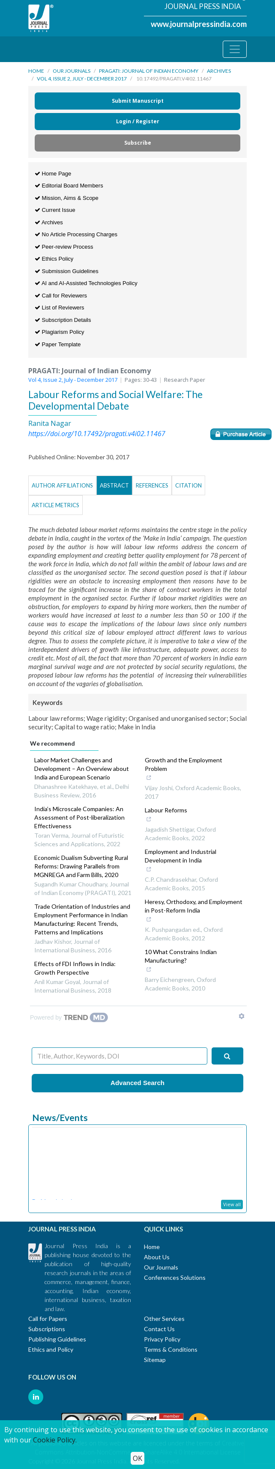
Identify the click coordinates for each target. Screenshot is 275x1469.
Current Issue (55, 210)
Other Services (164, 1318)
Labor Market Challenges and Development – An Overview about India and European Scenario (81, 768)
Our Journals (71, 71)
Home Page (53, 173)
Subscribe (137, 142)
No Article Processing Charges (76, 234)
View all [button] (232, 1204)
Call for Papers (47, 1318)
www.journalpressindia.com (199, 24)
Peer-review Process (64, 247)
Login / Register (137, 121)
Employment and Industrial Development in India (190, 861)
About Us (157, 1257)
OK (137, 1458)
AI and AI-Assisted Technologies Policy (86, 283)
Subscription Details (63, 320)
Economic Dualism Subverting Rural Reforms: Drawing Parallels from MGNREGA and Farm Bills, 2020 (81, 866)
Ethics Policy (54, 259)
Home (36, 71)
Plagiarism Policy (59, 332)
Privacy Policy (162, 1339)
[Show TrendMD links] (241, 1016)
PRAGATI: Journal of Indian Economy (148, 71)
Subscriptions (46, 1328)
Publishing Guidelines (57, 1339)
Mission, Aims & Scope (67, 198)
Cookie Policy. (55, 1440)
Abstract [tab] (114, 485)
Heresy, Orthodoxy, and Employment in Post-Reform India (193, 911)
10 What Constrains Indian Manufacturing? (190, 961)
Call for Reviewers (61, 295)
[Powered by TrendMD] (69, 1017)
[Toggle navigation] (235, 49)
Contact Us (159, 1328)
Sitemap (155, 1359)
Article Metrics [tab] (55, 505)
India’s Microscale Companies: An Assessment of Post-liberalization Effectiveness (79, 817)
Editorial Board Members (69, 185)
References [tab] (152, 485)
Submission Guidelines (67, 271)
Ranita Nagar (49, 423)
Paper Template (58, 344)
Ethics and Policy (50, 1349)
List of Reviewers (59, 307)
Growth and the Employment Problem (190, 769)
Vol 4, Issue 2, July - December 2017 (82, 78)
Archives (219, 71)
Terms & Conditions (170, 1349)
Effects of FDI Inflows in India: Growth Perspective (75, 968)
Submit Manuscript (138, 100)
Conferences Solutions (175, 1277)
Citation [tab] (188, 485)
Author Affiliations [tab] (62, 485)
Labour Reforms (168, 815)
